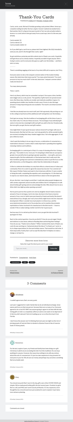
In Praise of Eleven (57, 273)
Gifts (25, 262)
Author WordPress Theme (31, 421)
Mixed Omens (14, 273)
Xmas (32, 262)
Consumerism (23, 257)
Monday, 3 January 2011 (45, 21)
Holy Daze (32, 257)
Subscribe (53, 248)
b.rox (8, 3)
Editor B (32, 21)
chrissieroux (19, 294)
